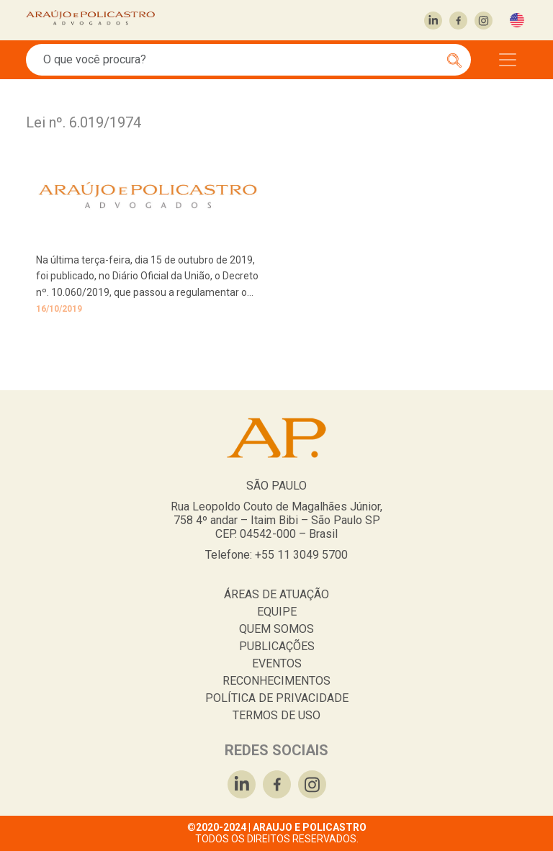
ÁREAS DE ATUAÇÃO (276, 594)
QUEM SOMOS (276, 629)
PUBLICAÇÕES (277, 646)
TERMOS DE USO (276, 715)
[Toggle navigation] (507, 59)
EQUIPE (277, 611)
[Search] (240, 60)
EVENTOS (277, 663)
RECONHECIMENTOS (276, 681)
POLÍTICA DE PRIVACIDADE (277, 698)
